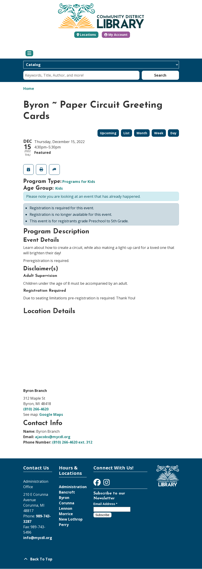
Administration (73, 486)
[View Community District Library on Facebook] (97, 483)
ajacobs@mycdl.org (52, 436)
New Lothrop (71, 519)
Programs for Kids (78, 181)
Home (28, 88)
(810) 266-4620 (36, 409)
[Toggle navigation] (29, 53)
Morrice (66, 513)
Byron (64, 497)
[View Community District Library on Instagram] (106, 483)
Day (173, 133)
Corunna (66, 503)
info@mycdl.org (37, 537)
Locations (88, 34)
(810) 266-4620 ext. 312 (72, 442)
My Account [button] (116, 34)
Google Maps (51, 414)
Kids (59, 188)
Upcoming (108, 133)
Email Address (105, 504)
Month (142, 133)
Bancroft (67, 492)
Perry (64, 524)
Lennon (65, 508)
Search (160, 75)
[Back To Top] (101, 559)
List (126, 133)
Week (158, 133)
